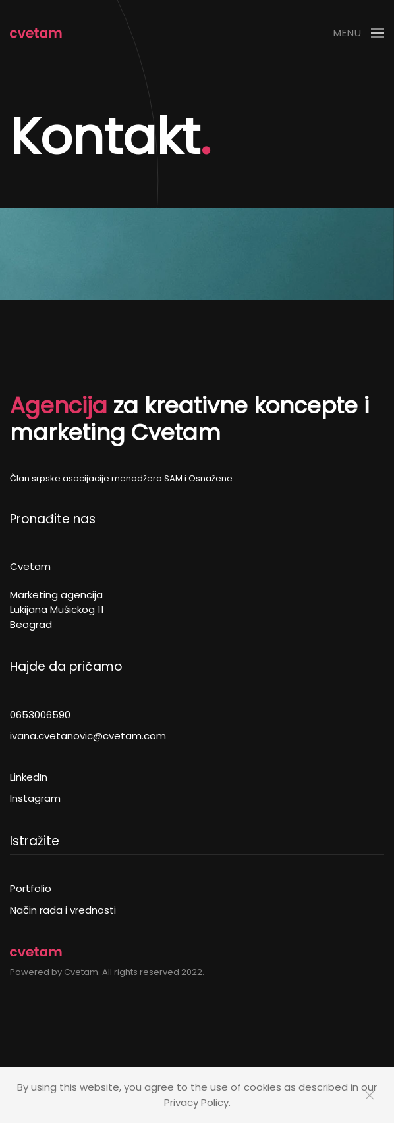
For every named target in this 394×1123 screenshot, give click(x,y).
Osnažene (210, 478)
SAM (174, 478)
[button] (358, 33)
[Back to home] (36, 33)
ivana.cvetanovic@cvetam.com (88, 736)
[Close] (369, 1095)
